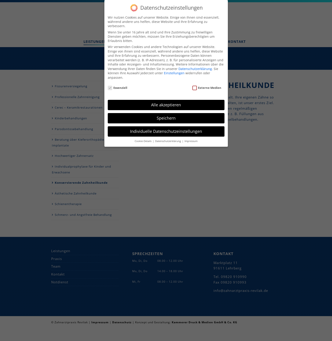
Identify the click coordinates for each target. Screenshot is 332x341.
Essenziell (118, 83)
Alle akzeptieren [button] (166, 100)
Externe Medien (207, 83)
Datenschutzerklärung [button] (168, 136)
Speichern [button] (166, 113)
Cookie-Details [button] (143, 136)
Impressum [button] (191, 136)
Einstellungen (174, 69)
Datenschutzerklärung (195, 64)
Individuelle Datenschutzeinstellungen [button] (166, 127)
